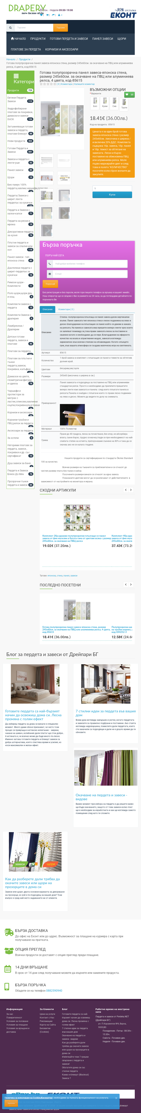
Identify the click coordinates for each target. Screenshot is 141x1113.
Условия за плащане (17, 1025)
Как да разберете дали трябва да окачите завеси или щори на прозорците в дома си (32, 883)
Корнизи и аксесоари (61, 49)
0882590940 (54, 990)
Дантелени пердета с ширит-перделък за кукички (19, 271)
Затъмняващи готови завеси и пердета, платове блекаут (20, 130)
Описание (47, 309)
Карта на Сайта (48, 1025)
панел (66, 575)
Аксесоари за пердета (20, 430)
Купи (112, 194)
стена (60, 575)
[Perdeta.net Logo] (26, 10)
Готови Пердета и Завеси (69, 38)
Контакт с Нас (47, 1017)
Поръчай (50, 284)
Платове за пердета (26, 49)
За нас (9, 1014)
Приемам (11, 1103)
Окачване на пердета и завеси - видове (101, 797)
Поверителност (14, 1017)
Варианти (96, 93)
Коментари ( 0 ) (66, 309)
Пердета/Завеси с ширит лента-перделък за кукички (19, 199)
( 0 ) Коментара (64, 84)
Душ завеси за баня (19, 463)
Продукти (37, 38)
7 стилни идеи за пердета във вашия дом (106, 713)
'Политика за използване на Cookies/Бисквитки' (28, 1098)
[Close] (116, 1098)
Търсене (61, 27)
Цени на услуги (47, 1014)
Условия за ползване (17, 1021)
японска (52, 575)
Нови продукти (16, 141)
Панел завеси (102, 38)
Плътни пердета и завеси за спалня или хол (19, 246)
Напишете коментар (84, 84)
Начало (18, 38)
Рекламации (46, 1021)
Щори (121, 38)
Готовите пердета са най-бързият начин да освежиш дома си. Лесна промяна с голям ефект (33, 715)
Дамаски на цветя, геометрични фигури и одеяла (19, 380)
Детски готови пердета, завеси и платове (17, 340)
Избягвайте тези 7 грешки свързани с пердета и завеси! (75, 1060)
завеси (73, 575)
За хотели (13, 437)
